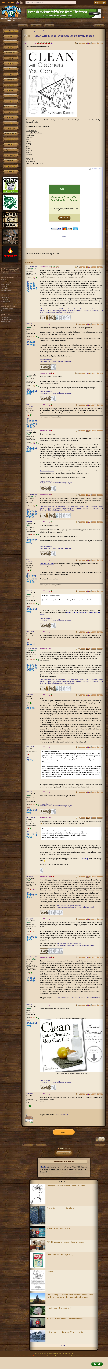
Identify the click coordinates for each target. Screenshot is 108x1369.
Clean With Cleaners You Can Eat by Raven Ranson (64, 36)
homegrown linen (45, 361)
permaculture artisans (10, 106)
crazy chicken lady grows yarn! (62, 361)
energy (10, 58)
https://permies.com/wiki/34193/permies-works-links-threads (75, 907)
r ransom (64, 239)
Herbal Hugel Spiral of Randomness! (64, 310)
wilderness (10, 90)
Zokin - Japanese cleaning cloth (60, 1208)
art (11, 101)
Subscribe (11, 2)
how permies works (46, 359)
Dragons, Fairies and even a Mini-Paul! (53, 309)
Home (4, 2)
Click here (44, 1167)
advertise (22, 1355)
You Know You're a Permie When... (78, 309)
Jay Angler (29, 876)
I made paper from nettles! (59, 1308)
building (10, 47)
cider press (10, 139)
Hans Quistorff (31, 957)
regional (10, 112)
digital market (10, 150)
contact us (15, 1355)
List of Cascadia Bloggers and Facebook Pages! (59, 312)
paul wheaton (84, 1355)
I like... (28, 281)
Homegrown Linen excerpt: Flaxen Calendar (66, 1186)
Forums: (28, 31)
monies (10, 63)
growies (10, 36)
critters (10, 42)
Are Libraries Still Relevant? (59, 1228)
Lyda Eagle (29, 694)
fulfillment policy (42, 1355)
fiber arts (11, 96)
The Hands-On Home (47, 471)
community (10, 85)
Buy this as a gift (95, 169)
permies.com (10, 155)
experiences (11, 128)
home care (52, 31)
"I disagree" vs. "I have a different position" (66, 1332)
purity (11, 74)
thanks (50, 1272)
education (10, 117)
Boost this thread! (63, 1153)
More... (63, 1345)
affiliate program (31, 1355)
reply (64, 1132)
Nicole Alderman (31, 266)
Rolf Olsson (30, 631)
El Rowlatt (29, 1093)
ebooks (59, 31)
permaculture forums (11, 31)
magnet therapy (95, 997)
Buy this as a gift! (64, 1148)
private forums (10, 166)
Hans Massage (75, 997)
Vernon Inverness (29, 405)
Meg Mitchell (30, 817)
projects (10, 144)
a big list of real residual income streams (65, 1319)
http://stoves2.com (62, 1114)
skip (10, 123)
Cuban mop (84, 858)
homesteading (10, 52)
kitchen (10, 69)
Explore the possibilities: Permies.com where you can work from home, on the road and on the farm (70, 1296)
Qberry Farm (85, 997)
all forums (10, 171)
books (45, 31)
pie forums (10, 160)
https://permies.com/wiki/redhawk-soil (69, 905)
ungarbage (10, 79)
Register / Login (100, 2)
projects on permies (64, 997)
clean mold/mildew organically (60, 1254)
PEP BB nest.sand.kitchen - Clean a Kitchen (65, 1242)
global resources (10, 133)
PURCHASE (64, 218)
